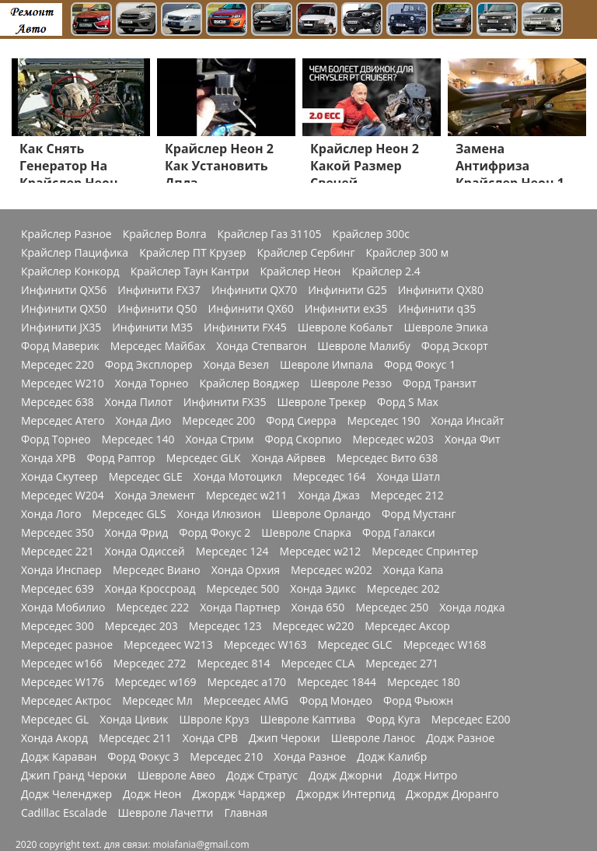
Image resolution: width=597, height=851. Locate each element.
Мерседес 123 (225, 626)
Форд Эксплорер (149, 365)
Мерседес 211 (135, 738)
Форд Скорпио (303, 439)
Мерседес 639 (57, 589)
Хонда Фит (472, 439)
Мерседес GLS (129, 514)
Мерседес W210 (62, 383)
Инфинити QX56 (63, 290)
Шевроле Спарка (306, 533)
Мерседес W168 (445, 645)
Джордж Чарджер (238, 794)
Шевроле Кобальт (345, 327)
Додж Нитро (425, 775)
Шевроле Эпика (445, 327)
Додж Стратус (262, 775)
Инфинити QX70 (254, 290)
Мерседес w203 (393, 439)
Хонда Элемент (155, 495)
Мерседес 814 (234, 663)
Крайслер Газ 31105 (270, 234)
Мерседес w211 (247, 495)
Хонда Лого (51, 514)
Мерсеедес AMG (246, 701)
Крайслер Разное (66, 234)
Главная (245, 813)
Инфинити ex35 (346, 309)
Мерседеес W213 (168, 645)
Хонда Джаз (329, 495)
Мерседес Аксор (407, 626)
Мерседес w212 (320, 551)
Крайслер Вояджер (249, 383)
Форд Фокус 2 (214, 533)
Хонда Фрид (137, 533)
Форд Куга (394, 719)
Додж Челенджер (66, 794)
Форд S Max (407, 402)
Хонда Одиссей (145, 551)
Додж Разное (460, 738)
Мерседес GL (55, 719)
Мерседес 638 (57, 402)
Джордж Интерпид (345, 794)
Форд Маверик (60, 346)
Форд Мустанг (419, 514)
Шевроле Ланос (373, 738)
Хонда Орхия (245, 570)
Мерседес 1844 (336, 682)
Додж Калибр (392, 757)
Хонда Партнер (240, 607)
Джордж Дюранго (452, 794)
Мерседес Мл (157, 701)
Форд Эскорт (454, 346)
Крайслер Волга (165, 234)
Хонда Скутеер (59, 477)
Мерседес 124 (232, 551)
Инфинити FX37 (159, 290)
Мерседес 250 (391, 607)
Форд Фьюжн (418, 701)
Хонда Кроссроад (150, 589)
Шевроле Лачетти (166, 813)
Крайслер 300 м (407, 253)
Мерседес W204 (62, 495)
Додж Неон (152, 794)
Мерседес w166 (62, 663)
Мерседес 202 (403, 589)
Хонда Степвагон (261, 346)
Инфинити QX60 (251, 309)
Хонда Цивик (134, 719)
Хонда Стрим (220, 439)
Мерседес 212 (407, 495)
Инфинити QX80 (441, 290)
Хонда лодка (471, 607)
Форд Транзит (440, 383)
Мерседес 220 (57, 365)
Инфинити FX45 (245, 327)
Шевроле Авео (176, 775)
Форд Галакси (398, 533)
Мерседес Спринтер (425, 551)
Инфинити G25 (347, 290)
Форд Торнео (56, 439)
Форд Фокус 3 (143, 757)
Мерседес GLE (146, 477)
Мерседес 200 (218, 421)
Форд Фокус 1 (420, 365)
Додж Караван (58, 757)
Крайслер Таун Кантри (190, 271)
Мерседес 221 (57, 551)
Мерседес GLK (203, 458)
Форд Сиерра (301, 421)
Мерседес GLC (355, 645)
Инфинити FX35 (225, 402)
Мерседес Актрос (66, 701)
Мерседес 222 (152, 607)
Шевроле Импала (326, 365)
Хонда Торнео (152, 383)
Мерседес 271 (401, 663)
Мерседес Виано (157, 570)
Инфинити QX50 (63, 309)
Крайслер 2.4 (385, 271)
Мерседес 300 (57, 626)
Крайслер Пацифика (74, 253)
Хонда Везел (236, 365)
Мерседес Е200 (471, 719)
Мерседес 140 (138, 439)
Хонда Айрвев (289, 458)
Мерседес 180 (423, 682)
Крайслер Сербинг (306, 253)
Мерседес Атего (63, 421)
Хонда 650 (318, 607)
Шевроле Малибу (363, 346)
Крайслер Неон (300, 271)
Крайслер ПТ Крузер (192, 253)
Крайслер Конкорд (70, 271)
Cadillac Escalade (64, 813)
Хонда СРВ (210, 738)
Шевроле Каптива (307, 719)
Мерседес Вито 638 (387, 458)
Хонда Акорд (54, 738)
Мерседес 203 (141, 626)
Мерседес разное (67, 645)
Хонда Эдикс (323, 589)
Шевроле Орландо (321, 514)
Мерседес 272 (150, 663)
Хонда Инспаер (61, 570)
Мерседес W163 (265, 645)
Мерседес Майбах (158, 346)
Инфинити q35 (437, 309)
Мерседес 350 (57, 533)
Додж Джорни (345, 775)
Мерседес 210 (226, 757)
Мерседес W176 (62, 682)
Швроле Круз (215, 719)
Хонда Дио (144, 421)
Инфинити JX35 (61, 327)
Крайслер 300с (371, 234)
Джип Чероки (284, 738)
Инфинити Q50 (157, 309)
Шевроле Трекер (321, 402)
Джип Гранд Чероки (74, 775)
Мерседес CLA (317, 663)
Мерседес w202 (331, 570)
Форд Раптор (120, 458)
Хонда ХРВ (48, 458)
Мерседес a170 (246, 682)
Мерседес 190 (384, 421)
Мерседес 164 (329, 477)
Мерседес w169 (156, 682)
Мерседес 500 (242, 589)
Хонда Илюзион (219, 514)
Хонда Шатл (409, 477)
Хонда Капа (413, 570)
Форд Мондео (335, 701)
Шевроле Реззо (351, 383)
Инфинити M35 (152, 327)
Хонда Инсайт (467, 421)
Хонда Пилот (139, 402)
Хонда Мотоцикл (238, 477)
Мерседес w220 (313, 626)
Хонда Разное (310, 757)
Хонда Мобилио (63, 607)
